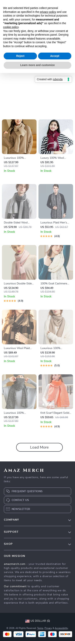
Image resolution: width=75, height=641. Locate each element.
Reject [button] (20, 55)
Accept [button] (54, 55)
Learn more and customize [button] (37, 65)
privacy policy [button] (48, 11)
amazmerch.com (14, 564)
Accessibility (61, 628)
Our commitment (15, 586)
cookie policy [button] (10, 27)
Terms (40, 628)
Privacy (48, 628)
